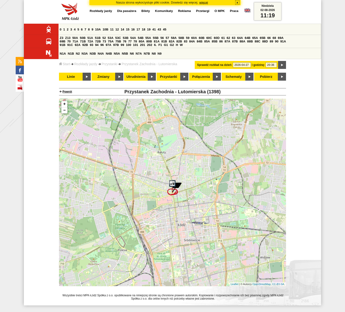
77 (130, 41)
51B (97, 38)
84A (192, 41)
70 (69, 41)
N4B (109, 53)
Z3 (61, 38)
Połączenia (201, 77)
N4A (101, 53)
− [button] (64, 110)
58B (181, 38)
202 (149, 45)
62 (228, 38)
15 (127, 29)
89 (271, 41)
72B (98, 41)
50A (75, 38)
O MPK (220, 11)
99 (122, 45)
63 (233, 38)
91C (70, 45)
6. (155, 45)
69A (280, 38)
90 (277, 41)
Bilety (145, 11)
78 (135, 41)
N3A (85, 53)
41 (154, 29)
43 (159, 29)
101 (135, 45)
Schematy (233, 77)
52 (104, 38)
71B (83, 41)
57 (167, 38)
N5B (125, 53)
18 (143, 29)
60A (194, 38)
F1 (160, 45)
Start (64, 64)
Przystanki (109, 64)
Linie (71, 77)
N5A (117, 53)
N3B (93, 53)
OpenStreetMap (262, 284)
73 (104, 41)
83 (185, 41)
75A (111, 41)
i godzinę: (258, 65)
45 (164, 29)
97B (116, 45)
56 (162, 38)
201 (142, 45)
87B (235, 41)
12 (117, 29)
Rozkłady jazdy (85, 64)
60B (201, 38)
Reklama (184, 11)
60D (217, 38)
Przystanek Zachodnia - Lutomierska (149, 64)
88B (250, 41)
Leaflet (235, 284)
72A (90, 41)
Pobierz (266, 77)
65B (262, 38)
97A (108, 45)
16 (133, 29)
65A (255, 38)
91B (62, 45)
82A (171, 41)
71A (75, 41)
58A (173, 38)
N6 (132, 53)
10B (105, 29)
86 (221, 41)
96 (102, 45)
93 (91, 45)
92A (77, 45)
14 (122, 29)
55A (148, 38)
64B (247, 38)
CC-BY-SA (278, 284)
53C (118, 38)
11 (112, 29)
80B (149, 41)
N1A (63, 53)
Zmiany (103, 77)
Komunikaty (164, 11)
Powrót (67, 91)
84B (199, 41)
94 (97, 45)
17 (138, 29)
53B (125, 38)
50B (82, 38)
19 (148, 29)
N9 (159, 53)
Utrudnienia (135, 77)
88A (242, 41)
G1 (166, 45)
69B (62, 41)
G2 (172, 45)
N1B (71, 53)
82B (179, 41)
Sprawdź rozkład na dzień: (214, 65)
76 (124, 41)
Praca (234, 11)
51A (90, 38)
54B (140, 38)
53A (110, 38)
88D (265, 41)
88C (257, 41)
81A (156, 41)
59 (188, 38)
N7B (147, 53)
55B (155, 38)
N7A (139, 53)
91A (283, 41)
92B (85, 45)
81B (164, 41)
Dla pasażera (126, 11)
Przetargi (202, 11)
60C (209, 38)
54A (133, 38)
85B (214, 41)
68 (274, 38)
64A (240, 38)
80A (141, 41)
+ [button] (64, 104)
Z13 (67, 38)
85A (207, 41)
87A (227, 41)
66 (269, 38)
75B (118, 41)
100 (128, 45)
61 (223, 38)
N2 (78, 53)
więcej (203, 2)
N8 (154, 53)
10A (98, 29)
